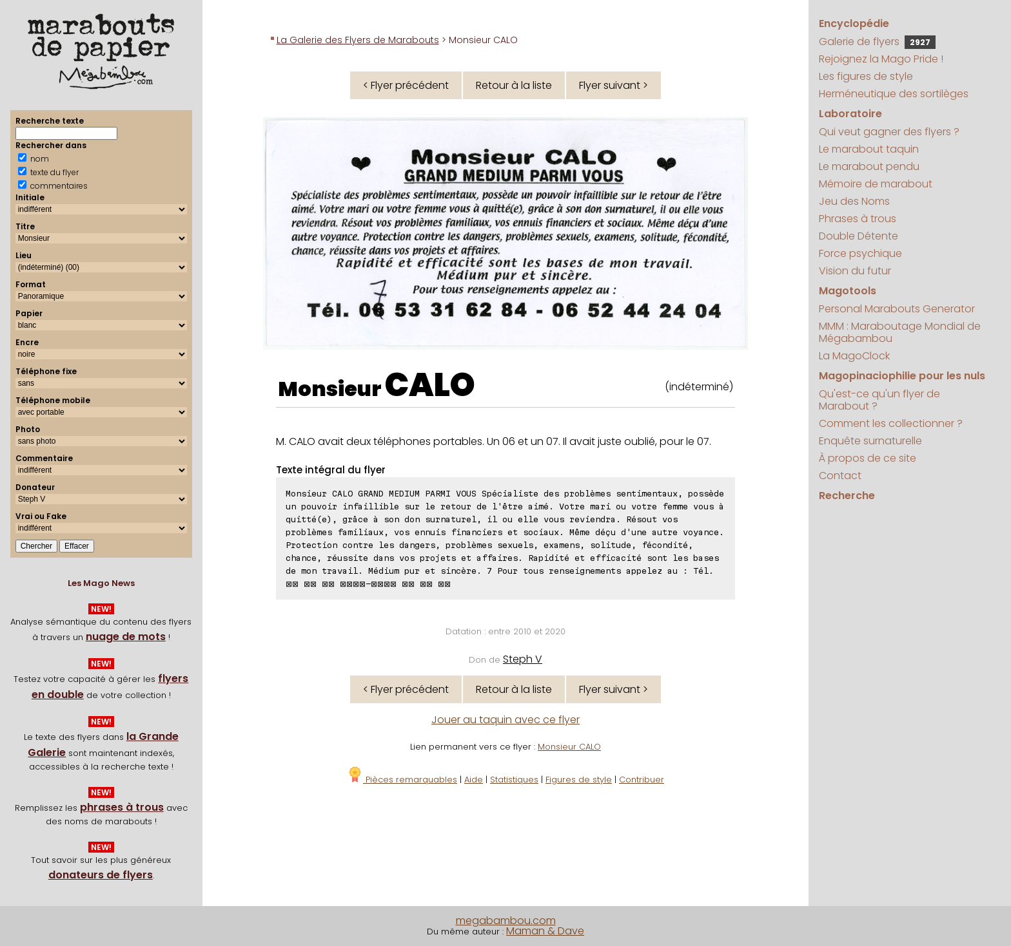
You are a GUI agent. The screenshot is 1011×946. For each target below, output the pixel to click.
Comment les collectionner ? (891, 423)
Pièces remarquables (402, 779)
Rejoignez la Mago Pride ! (881, 59)
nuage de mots (126, 636)
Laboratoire (850, 113)
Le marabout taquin (869, 149)
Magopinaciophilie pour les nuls (902, 375)
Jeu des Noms (854, 201)
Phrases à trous (857, 218)
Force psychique (860, 253)
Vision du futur (855, 270)
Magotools (847, 290)
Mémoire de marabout (875, 183)
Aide (473, 779)
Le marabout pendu (869, 166)
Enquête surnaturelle (870, 440)
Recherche (847, 495)
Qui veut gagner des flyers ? (889, 131)
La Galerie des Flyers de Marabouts (358, 39)
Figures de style (578, 779)
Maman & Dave (545, 930)
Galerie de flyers (877, 41)
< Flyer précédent (406, 85)
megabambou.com (506, 920)
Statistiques (514, 779)
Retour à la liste (514, 85)
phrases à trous (122, 807)
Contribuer (641, 779)
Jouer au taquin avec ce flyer (505, 719)
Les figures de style (866, 76)
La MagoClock (854, 355)
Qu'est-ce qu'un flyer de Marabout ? (879, 399)
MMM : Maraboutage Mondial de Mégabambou (900, 332)
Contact (840, 475)
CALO (430, 385)
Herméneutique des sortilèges (893, 93)
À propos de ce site (867, 458)
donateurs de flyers (100, 874)
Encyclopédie (854, 23)
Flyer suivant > (613, 85)
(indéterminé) (699, 386)
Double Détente (858, 236)
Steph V (522, 659)
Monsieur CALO (569, 747)
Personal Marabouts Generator (897, 308)
